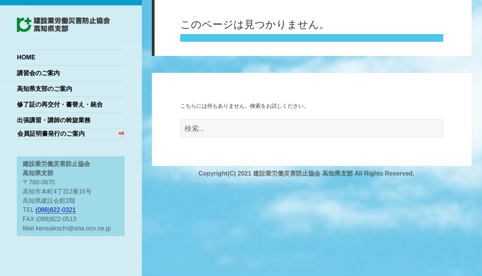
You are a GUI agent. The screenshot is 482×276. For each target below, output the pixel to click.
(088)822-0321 (56, 210)
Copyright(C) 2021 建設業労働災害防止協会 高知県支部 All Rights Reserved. (307, 173)
